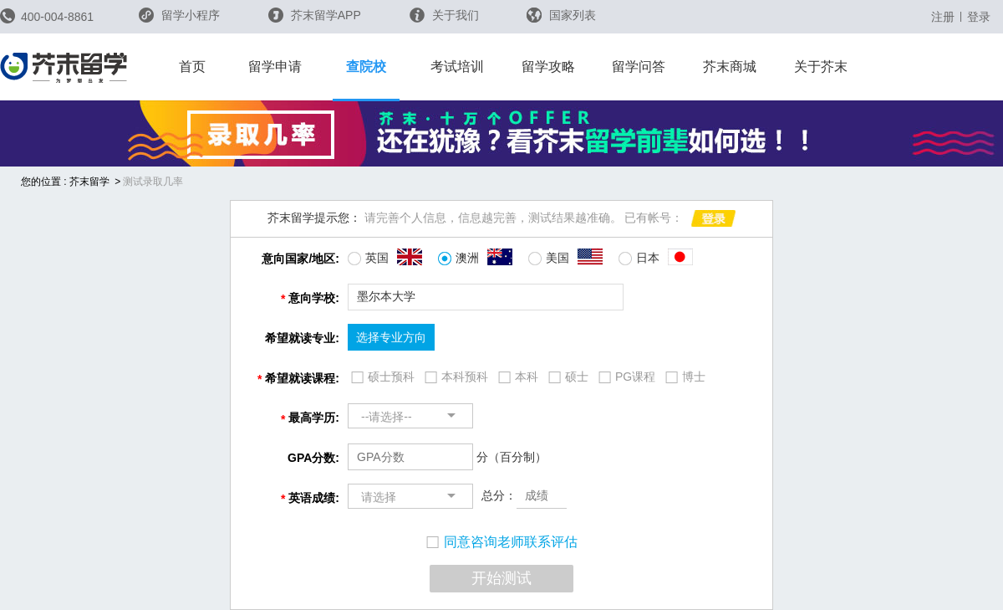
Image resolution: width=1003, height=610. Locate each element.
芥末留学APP (314, 15)
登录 (978, 16)
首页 (192, 66)
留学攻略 (548, 66)
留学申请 (275, 66)
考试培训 (457, 66)
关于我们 (444, 15)
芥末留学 (89, 181)
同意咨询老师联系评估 (502, 542)
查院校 (366, 66)
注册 (943, 16)
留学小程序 (179, 20)
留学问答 (638, 66)
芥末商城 (729, 66)
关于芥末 (821, 66)
